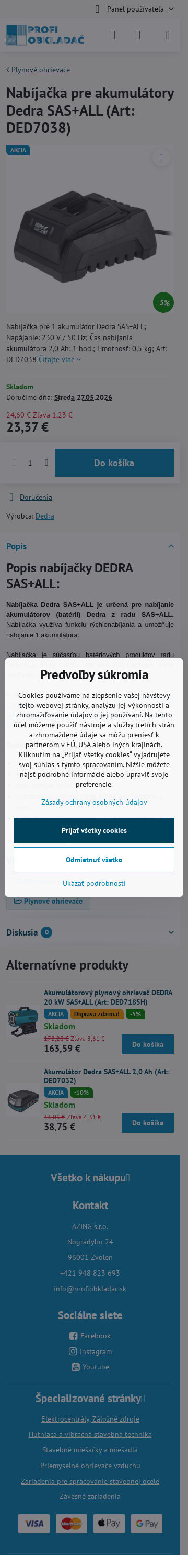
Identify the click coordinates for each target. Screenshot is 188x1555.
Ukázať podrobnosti (94, 883)
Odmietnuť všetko (94, 859)
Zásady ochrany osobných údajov (94, 802)
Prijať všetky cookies (94, 830)
